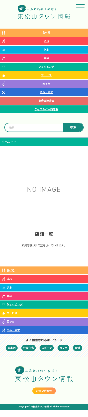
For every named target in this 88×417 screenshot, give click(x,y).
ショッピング (46, 66)
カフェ (63, 347)
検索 (73, 127)
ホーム (6, 141)
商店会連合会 (46, 100)
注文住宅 (28, 347)
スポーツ (46, 347)
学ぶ (46, 49)
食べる (46, 32)
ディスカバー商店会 (46, 109)
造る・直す (46, 92)
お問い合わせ (44, 390)
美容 (46, 58)
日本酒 (12, 347)
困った (46, 83)
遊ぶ (46, 41)
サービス (46, 75)
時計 (77, 347)
